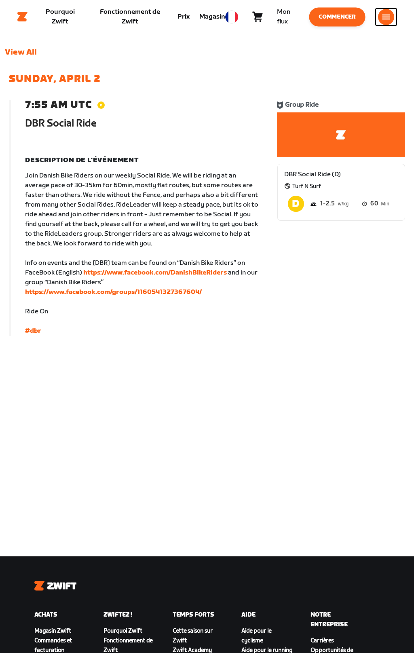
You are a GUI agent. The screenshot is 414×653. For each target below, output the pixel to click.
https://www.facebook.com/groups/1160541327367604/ (113, 294)
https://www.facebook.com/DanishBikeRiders (155, 275)
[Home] (22, 18)
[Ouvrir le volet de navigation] (386, 18)
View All (21, 54)
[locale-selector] (231, 18)
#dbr (33, 333)
